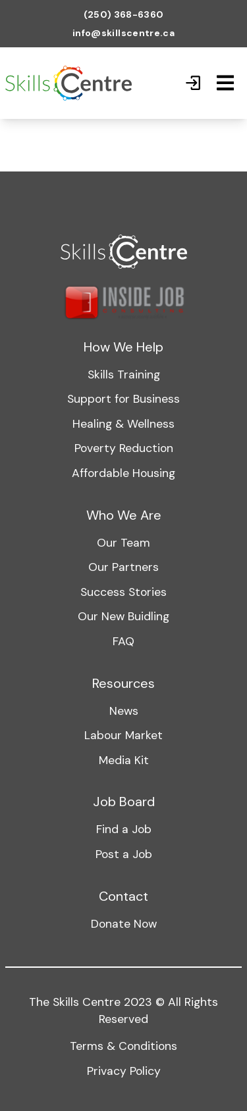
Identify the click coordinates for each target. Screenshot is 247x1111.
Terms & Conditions (123, 1046)
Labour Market (123, 735)
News (123, 711)
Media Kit (124, 760)
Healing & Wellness (123, 424)
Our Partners (123, 567)
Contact (123, 896)
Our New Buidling (123, 616)
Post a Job (124, 854)
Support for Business (123, 399)
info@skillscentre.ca (123, 33)
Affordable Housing (123, 473)
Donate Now (124, 924)
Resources (123, 683)
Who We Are (123, 515)
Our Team (123, 542)
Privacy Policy (124, 1071)
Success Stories (123, 592)
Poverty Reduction (123, 448)
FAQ (123, 641)
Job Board (124, 801)
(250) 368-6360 (124, 14)
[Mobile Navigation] (225, 83)
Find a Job (123, 829)
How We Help (123, 346)
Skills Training (124, 374)
